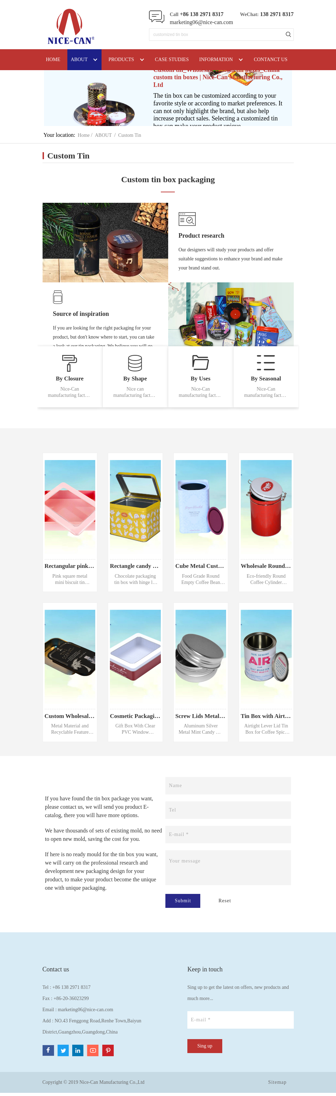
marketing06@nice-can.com (201, 22)
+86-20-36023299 (71, 1001)
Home (84, 135)
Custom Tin (129, 135)
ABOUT (103, 135)
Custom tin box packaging (168, 179)
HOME (53, 59)
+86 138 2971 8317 (71, 990)
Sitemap (277, 1085)
